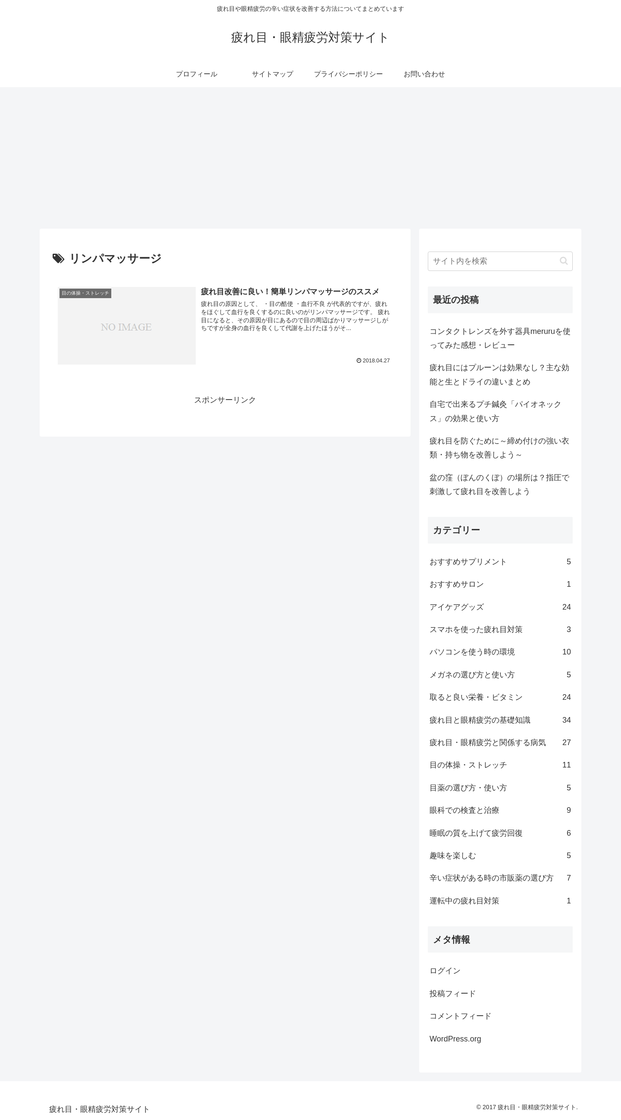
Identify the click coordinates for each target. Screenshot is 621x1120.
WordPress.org (455, 1039)
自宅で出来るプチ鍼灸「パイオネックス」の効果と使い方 (495, 411)
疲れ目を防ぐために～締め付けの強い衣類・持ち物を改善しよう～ (499, 448)
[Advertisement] (310, 158)
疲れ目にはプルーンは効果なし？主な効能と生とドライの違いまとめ (499, 374)
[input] (500, 261)
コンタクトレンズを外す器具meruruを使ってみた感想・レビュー (500, 338)
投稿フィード (453, 993)
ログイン (445, 970)
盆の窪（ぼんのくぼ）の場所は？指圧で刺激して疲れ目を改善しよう (499, 484)
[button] (563, 261)
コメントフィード (461, 1016)
